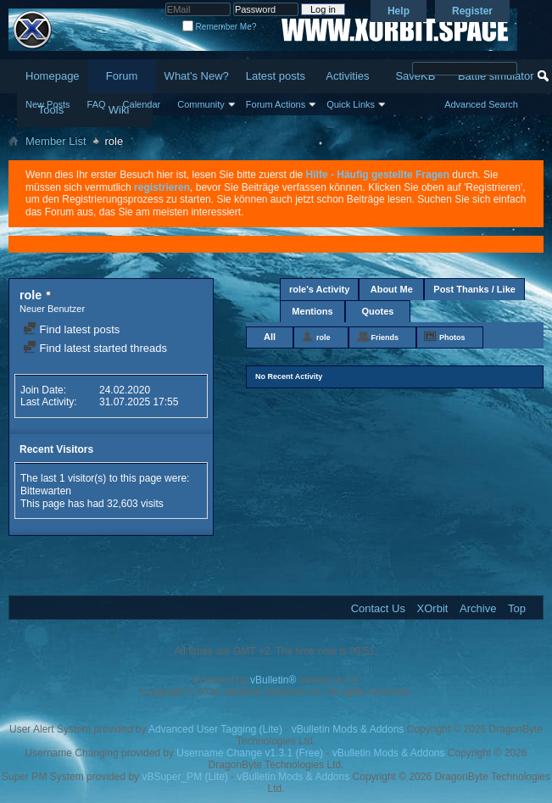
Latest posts (275, 76)
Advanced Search (481, 104)
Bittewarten (45, 491)
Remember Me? (219, 26)
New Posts (47, 104)
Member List (55, 141)
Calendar (142, 104)
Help (399, 11)
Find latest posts (71, 329)
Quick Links (350, 104)
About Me (392, 289)
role (323, 337)
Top (517, 608)
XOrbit (433, 608)
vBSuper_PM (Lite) (184, 777)
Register (472, 11)
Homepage (52, 76)
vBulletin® (273, 680)
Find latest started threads (95, 348)
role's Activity (319, 289)
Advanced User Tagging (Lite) (215, 729)
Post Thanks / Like (474, 289)
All (270, 337)
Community (201, 104)
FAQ (96, 104)
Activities (347, 76)
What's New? (196, 76)
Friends (385, 337)
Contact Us (378, 608)
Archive (478, 608)
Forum (122, 76)
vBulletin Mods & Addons (348, 729)
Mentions (312, 311)
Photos (452, 337)
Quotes (378, 311)
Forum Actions (275, 104)
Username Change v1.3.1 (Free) (249, 753)
